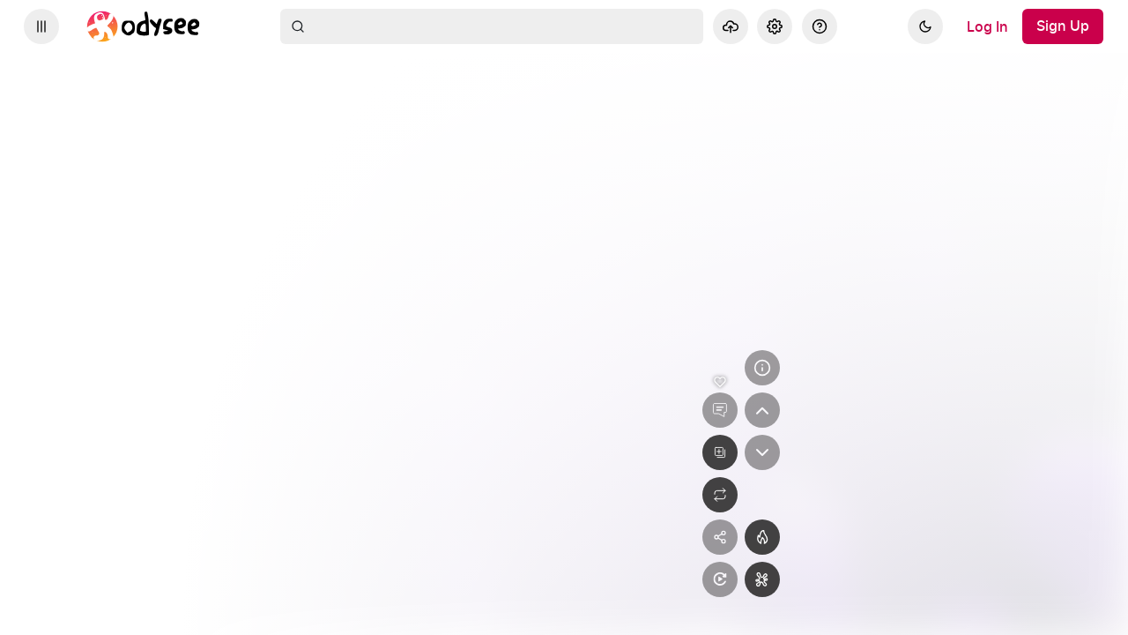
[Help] (819, 26)
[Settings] (774, 26)
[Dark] (925, 26)
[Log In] (987, 26)
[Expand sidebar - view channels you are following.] (41, 26)
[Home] (144, 26)
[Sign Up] (1062, 26)
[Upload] (730, 26)
